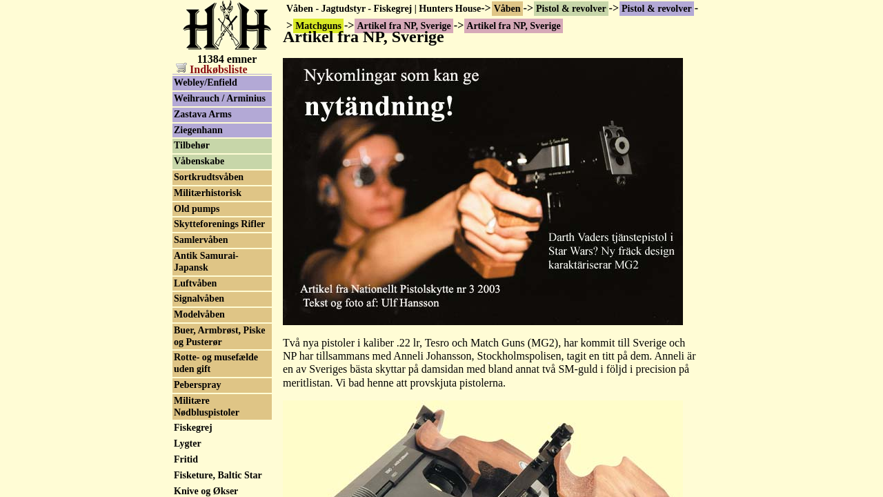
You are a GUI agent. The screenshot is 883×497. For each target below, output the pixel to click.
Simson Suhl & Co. (213, 458)
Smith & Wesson (208, 474)
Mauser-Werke (205, 111)
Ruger (186, 332)
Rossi (185, 316)
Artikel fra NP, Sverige (221, 80)
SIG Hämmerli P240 (216, 410)
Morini (188, 143)
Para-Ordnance (206, 238)
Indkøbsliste (212, 69)
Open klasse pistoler (215, 206)
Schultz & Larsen (210, 395)
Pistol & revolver (571, 8)
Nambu (189, 159)
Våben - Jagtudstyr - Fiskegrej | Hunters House (383, 8)
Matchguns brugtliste (218, 96)
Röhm (186, 347)
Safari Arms (199, 363)
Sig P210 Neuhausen (215, 426)
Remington (196, 300)
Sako (184, 379)
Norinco (190, 190)
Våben (507, 8)
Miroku (190, 127)
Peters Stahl (199, 269)
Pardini (189, 253)
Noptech (191, 174)
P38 (182, 222)
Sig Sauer (193, 442)
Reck (184, 285)
